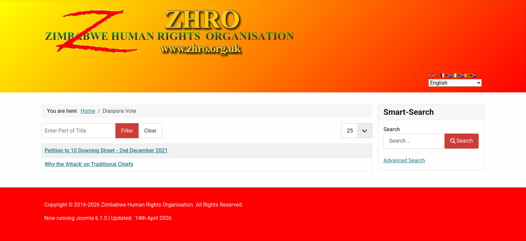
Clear (150, 131)
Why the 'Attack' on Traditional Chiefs (89, 164)
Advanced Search (404, 160)
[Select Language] (455, 83)
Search (391, 129)
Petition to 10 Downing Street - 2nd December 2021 (106, 150)
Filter (127, 131)
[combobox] (414, 141)
